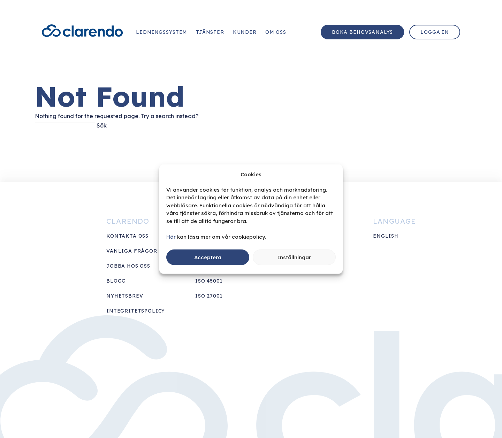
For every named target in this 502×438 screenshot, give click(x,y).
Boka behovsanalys (362, 32)
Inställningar (294, 257)
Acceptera (207, 257)
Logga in (434, 32)
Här (171, 236)
